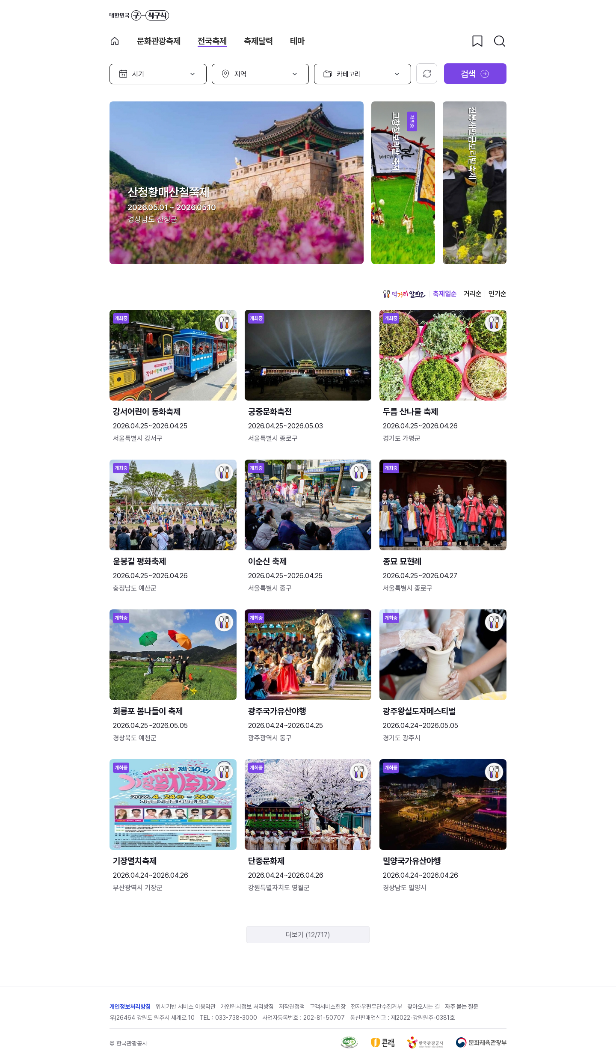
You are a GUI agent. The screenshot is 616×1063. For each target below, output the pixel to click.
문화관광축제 (159, 41)
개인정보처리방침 (130, 1006)
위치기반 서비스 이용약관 (186, 1006)
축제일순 (445, 294)
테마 (297, 41)
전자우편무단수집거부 (376, 1006)
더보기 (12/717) (308, 935)
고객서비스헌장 (328, 1006)
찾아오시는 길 (423, 1006)
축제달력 (258, 41)
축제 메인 (115, 41)
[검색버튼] (499, 41)
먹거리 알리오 (404, 294)
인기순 (497, 294)
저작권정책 (292, 1006)
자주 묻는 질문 (461, 1006)
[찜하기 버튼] (477, 41)
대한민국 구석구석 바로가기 (139, 15)
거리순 (473, 294)
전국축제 (212, 41)
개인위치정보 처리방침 (247, 1006)
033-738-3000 (236, 1017)
